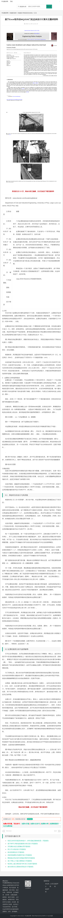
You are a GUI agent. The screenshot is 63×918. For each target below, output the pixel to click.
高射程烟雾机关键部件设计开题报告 (20, 855)
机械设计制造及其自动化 (25, 13)
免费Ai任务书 (35, 824)
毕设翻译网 (5, 13)
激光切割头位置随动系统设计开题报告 (20, 866)
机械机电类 (13, 13)
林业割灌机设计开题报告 (16, 852)
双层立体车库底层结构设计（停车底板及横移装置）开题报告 (28, 840)
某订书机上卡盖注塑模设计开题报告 (20, 861)
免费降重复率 (54, 824)
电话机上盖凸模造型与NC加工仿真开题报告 (22, 864)
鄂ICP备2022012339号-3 (39, 915)
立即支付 (29, 819)
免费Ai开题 (25, 824)
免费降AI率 (44, 824)
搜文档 (49, 6)
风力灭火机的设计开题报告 (17, 849)
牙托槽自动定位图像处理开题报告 (19, 846)
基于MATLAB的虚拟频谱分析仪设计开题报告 (23, 843)
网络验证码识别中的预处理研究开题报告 (21, 858)
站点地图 (50, 915)
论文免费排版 (7, 826)
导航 (11, 1)
